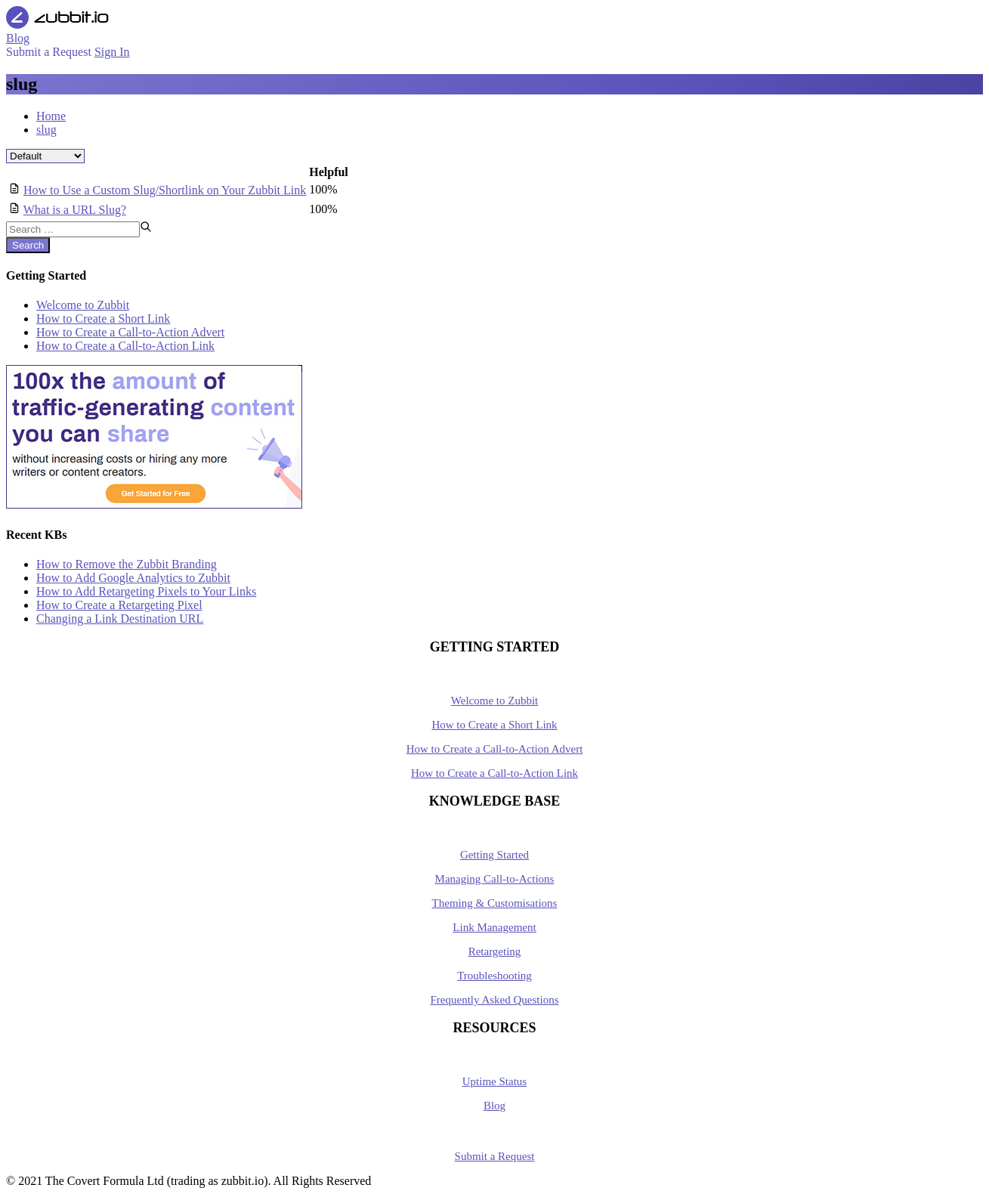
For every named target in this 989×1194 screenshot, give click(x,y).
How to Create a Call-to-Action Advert (130, 332)
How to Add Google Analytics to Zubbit (133, 577)
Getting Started (494, 855)
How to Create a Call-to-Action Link (125, 345)
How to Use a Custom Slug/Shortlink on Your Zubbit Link (164, 190)
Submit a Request (495, 1156)
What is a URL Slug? (74, 209)
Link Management (494, 927)
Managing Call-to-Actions (495, 879)
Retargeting (494, 951)
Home (51, 116)
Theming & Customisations (495, 903)
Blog (494, 1106)
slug (46, 129)
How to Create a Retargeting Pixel (119, 605)
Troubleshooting (494, 976)
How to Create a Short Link (103, 318)
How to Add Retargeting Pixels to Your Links (146, 591)
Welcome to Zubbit (82, 304)
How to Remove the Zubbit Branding (126, 564)
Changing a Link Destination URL (119, 618)
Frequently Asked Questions (495, 1000)
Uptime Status (494, 1081)
